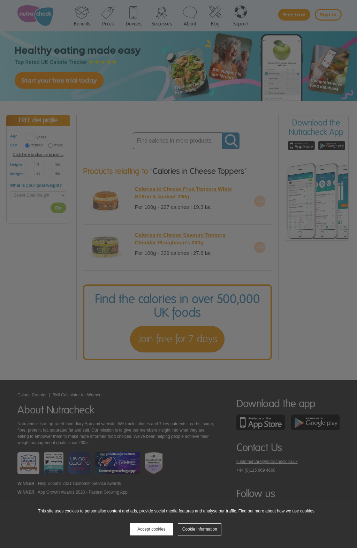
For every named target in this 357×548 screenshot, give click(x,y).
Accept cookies (151, 529)
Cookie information (199, 529)
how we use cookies (295, 511)
